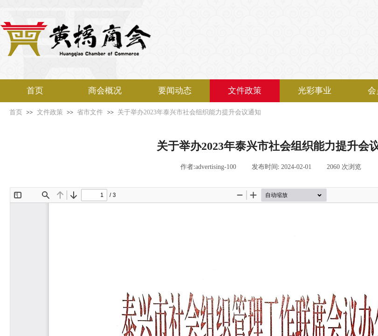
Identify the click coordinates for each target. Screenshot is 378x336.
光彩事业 (314, 90)
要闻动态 (175, 90)
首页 (35, 90)
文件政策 (244, 90)
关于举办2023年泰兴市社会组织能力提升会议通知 (189, 112)
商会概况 (105, 90)
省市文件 (90, 112)
